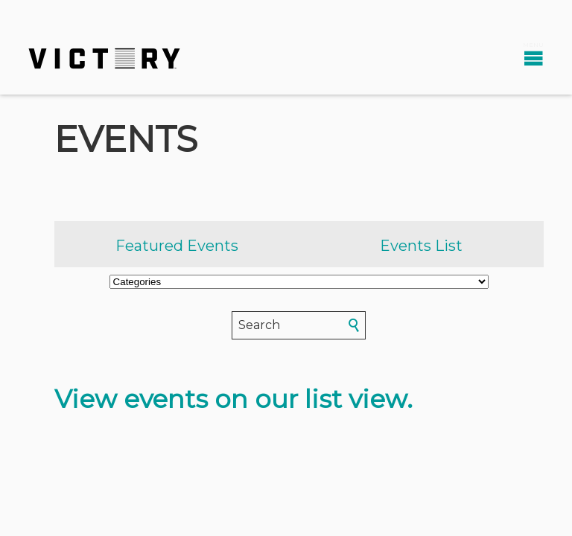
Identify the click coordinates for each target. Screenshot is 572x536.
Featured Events (176, 246)
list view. (359, 399)
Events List (421, 246)
